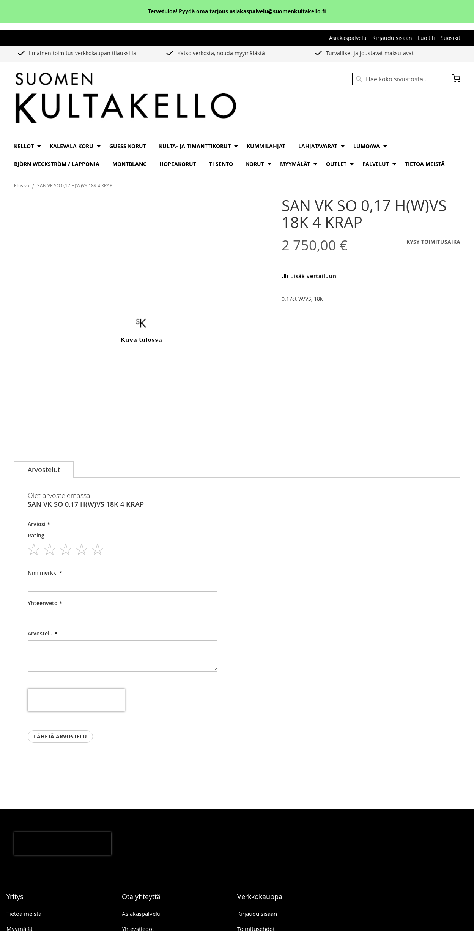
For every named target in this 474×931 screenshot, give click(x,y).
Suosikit (450, 37)
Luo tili (426, 37)
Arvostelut (44, 469)
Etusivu (21, 185)
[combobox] (399, 79)
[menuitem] (25, 146)
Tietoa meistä (23, 913)
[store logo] (125, 99)
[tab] (44, 469)
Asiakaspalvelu (348, 37)
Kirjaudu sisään (392, 37)
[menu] (237, 155)
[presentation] (76, 700)
